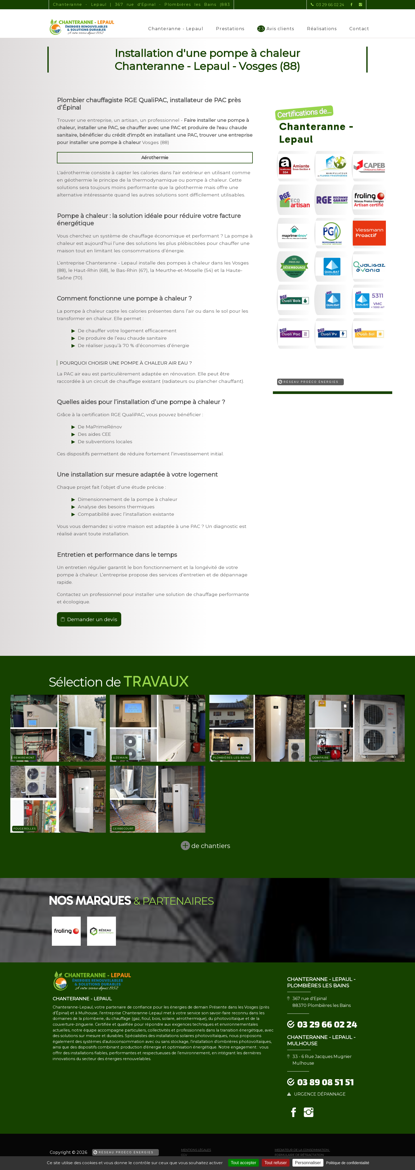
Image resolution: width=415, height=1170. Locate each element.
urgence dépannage (320, 1094)
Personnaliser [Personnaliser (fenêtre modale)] (308, 1162)
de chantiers (210, 846)
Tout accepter (243, 1162)
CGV (184, 1155)
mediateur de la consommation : (302, 1150)
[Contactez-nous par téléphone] (327, 5)
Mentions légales (196, 1150)
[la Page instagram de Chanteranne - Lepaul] (357, 4)
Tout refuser (275, 1162)
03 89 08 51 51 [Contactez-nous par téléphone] (325, 1082)
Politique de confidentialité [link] (347, 1163)
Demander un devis (92, 619)
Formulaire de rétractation (299, 1155)
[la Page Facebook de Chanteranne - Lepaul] (348, 4)
